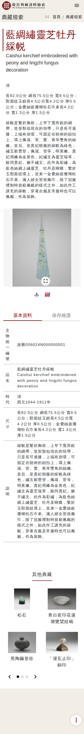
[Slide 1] (18, 677)
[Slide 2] (22, 677)
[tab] (22, 316)
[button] (36, 294)
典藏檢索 (74, 16)
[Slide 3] (27, 677)
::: (47, 17)
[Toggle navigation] (76, 6)
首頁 (57, 16)
